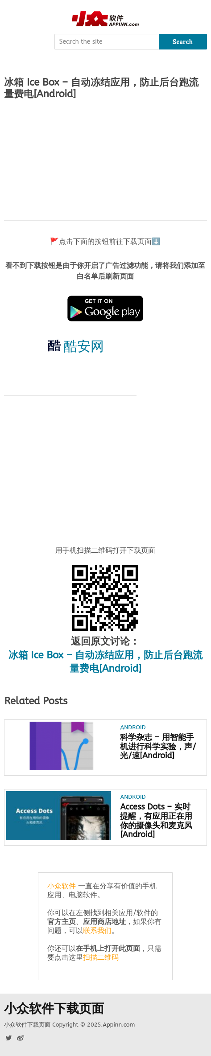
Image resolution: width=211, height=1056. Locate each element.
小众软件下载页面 (54, 1009)
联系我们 (97, 930)
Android (132, 727)
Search (183, 41)
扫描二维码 (101, 957)
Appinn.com (119, 1024)
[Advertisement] (105, 160)
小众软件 (61, 886)
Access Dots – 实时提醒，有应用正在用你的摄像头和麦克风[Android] (156, 820)
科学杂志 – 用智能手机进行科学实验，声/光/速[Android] (158, 746)
